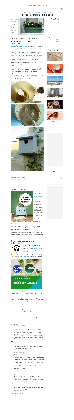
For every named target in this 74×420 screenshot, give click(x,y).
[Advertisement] (55, 152)
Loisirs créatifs (38, 8)
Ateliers (55, 8)
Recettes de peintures (47, 12)
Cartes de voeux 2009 (27, 311)
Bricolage (30, 8)
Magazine (15, 8)
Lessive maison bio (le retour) (55, 179)
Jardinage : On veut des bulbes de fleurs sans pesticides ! (55, 45)
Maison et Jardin (47, 8)
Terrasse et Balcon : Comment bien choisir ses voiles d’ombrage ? (55, 33)
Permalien (23, 325)
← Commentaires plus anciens (17, 322)
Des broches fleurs (55, 188)
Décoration (22, 8)
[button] (17, 9)
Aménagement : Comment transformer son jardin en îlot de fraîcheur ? (55, 39)
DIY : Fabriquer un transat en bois (55, 177)
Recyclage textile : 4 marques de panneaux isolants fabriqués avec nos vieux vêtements (54, 23)
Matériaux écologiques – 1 (27, 309)
